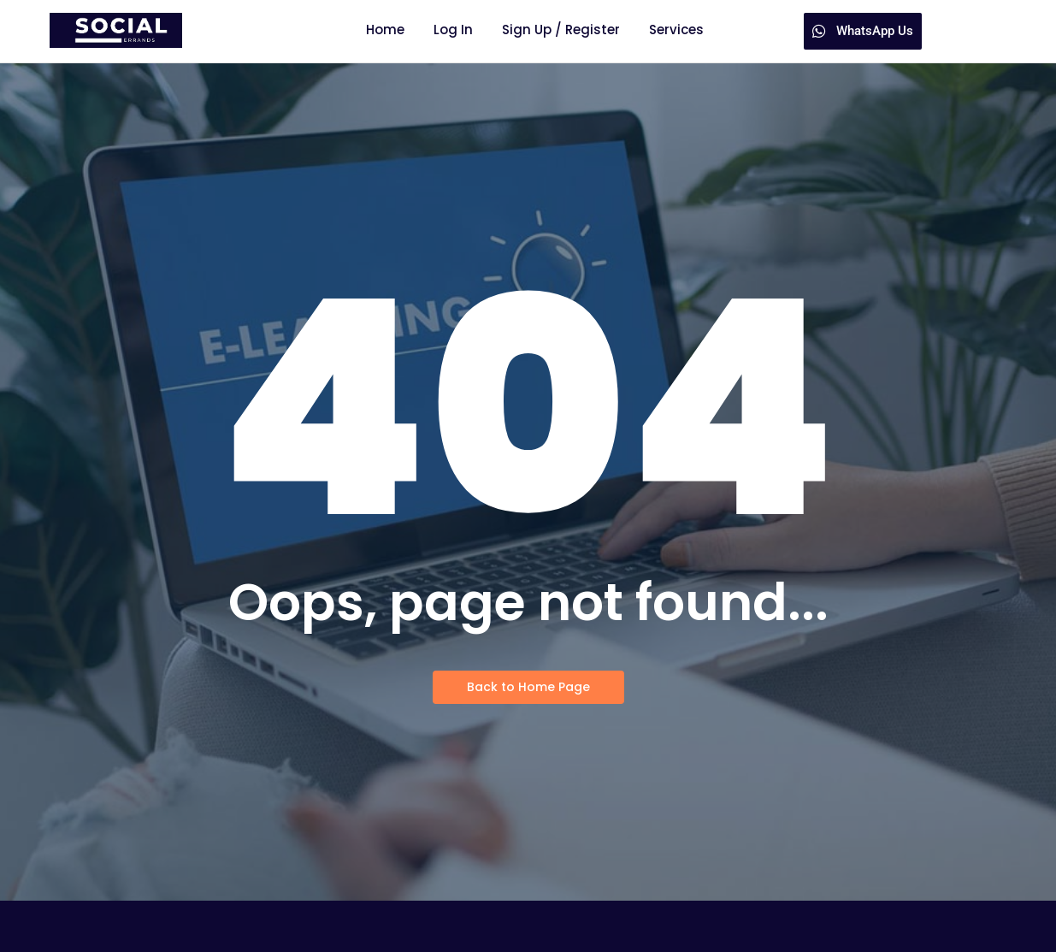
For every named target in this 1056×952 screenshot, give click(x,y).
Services (676, 29)
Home (385, 29)
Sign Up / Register (561, 29)
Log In (453, 29)
